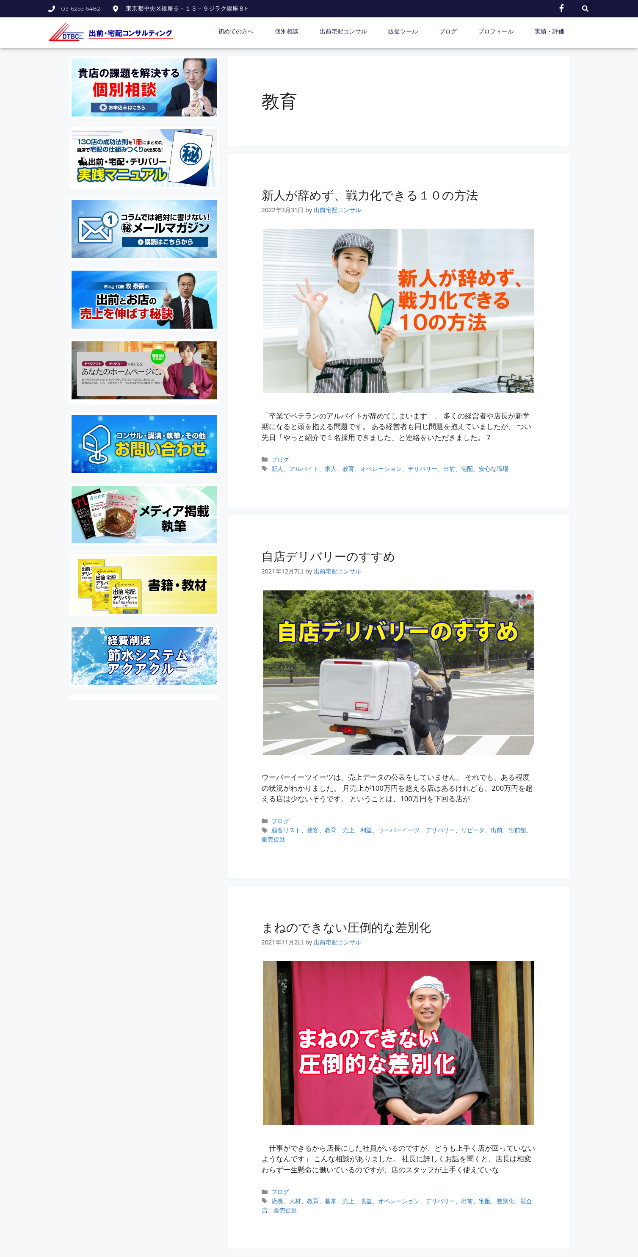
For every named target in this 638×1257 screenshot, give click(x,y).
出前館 (517, 830)
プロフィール (496, 31)
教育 (348, 469)
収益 (366, 1201)
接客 (313, 830)
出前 (449, 469)
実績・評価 (549, 31)
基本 (331, 1201)
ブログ (448, 31)
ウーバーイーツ (399, 830)
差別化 (505, 1201)
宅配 (467, 469)
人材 (295, 1201)
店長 (277, 1201)
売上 (348, 830)
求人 (331, 469)
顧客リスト (286, 830)
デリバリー (422, 469)
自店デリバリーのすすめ (328, 556)
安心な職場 (493, 469)
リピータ (473, 830)
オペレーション (381, 469)
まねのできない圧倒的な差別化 (346, 927)
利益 (366, 830)
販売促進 (273, 839)
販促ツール (403, 31)
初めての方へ (236, 31)
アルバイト (304, 469)
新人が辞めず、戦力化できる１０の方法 (370, 195)
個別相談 (286, 31)
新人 (277, 469)
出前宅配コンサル (343, 31)
